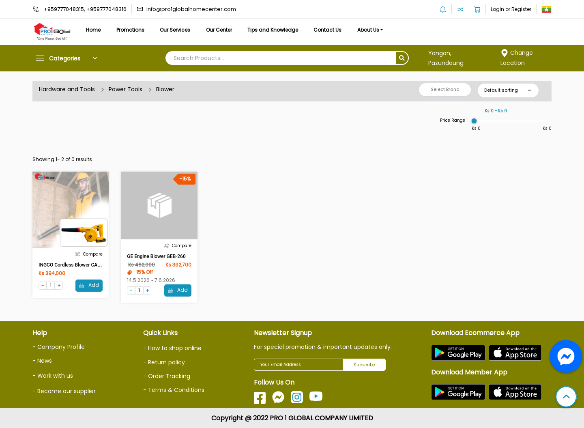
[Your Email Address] (298, 365)
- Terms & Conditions (173, 390)
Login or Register (511, 9)
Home (93, 29)
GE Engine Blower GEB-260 (156, 256)
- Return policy (164, 362)
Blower (165, 89)
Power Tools (125, 89)
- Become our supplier (64, 391)
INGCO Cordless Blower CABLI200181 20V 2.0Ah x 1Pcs (100, 265)
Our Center (219, 29)
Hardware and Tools (67, 89)
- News (42, 361)
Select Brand (445, 89)
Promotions (130, 29)
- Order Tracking (166, 376)
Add (89, 285)
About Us (368, 29)
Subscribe (364, 365)
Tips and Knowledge (272, 29)
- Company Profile (58, 347)
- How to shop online (172, 348)
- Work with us (52, 376)
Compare (89, 254)
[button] (566, 397)
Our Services (175, 29)
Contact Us (327, 29)
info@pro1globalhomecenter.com (191, 9)
